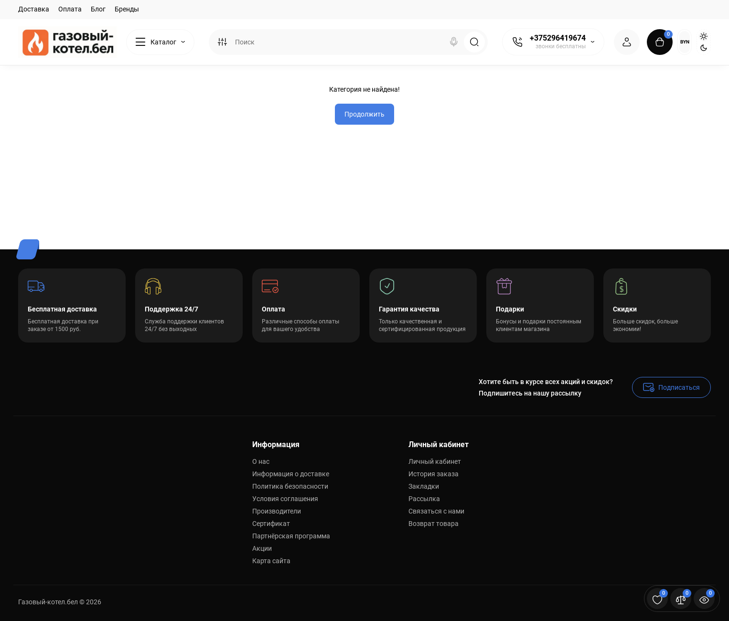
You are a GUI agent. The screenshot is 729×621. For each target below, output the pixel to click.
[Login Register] (627, 42)
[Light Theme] (703, 36)
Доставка (33, 9)
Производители (276, 511)
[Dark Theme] (703, 48)
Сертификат (271, 523)
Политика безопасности (290, 486)
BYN (684, 41)
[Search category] (222, 42)
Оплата (70, 9)
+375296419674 (558, 38)
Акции (262, 548)
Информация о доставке (290, 474)
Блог (98, 9)
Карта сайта (271, 561)
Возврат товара (433, 523)
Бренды (127, 9)
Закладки (423, 486)
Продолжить (364, 114)
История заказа (433, 474)
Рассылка (424, 499)
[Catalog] (160, 42)
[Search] (453, 42)
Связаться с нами (436, 511)
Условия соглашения (285, 499)
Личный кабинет (434, 461)
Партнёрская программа (291, 536)
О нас (260, 461)
